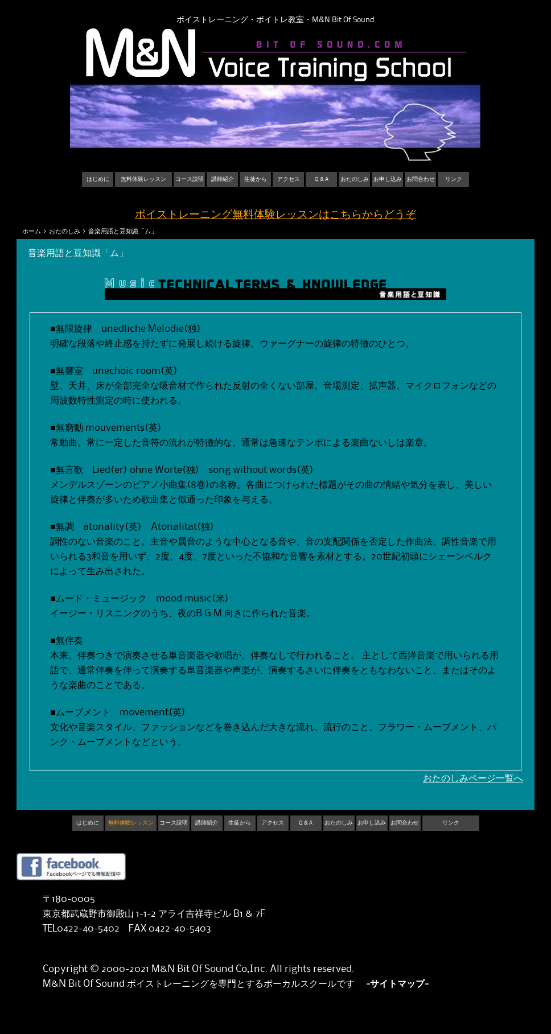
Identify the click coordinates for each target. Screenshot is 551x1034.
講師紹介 (222, 179)
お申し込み (387, 179)
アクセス (288, 179)
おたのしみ (354, 179)
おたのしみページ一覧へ (473, 778)
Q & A (321, 179)
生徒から (255, 179)
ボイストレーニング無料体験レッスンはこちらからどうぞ (275, 214)
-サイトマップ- (397, 983)
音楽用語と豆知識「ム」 (122, 231)
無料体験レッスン (143, 179)
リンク (453, 179)
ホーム (31, 231)
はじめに (98, 179)
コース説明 (189, 179)
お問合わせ (420, 179)
